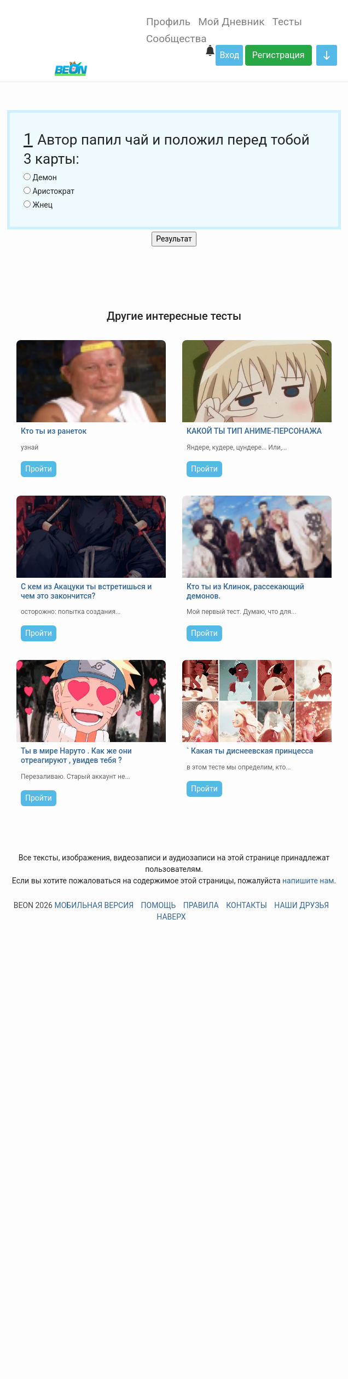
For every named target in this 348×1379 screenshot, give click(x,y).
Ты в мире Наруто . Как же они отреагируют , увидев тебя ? (76, 755)
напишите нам (308, 880)
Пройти (38, 468)
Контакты (246, 905)
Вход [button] (229, 55)
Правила (201, 905)
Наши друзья (301, 905)
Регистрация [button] (278, 55)
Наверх (170, 916)
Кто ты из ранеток (53, 431)
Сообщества (176, 38)
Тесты (287, 21)
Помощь (158, 905)
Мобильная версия (94, 905)
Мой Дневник (231, 21)
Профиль (168, 21)
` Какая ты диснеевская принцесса (250, 750)
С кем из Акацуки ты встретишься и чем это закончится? (86, 591)
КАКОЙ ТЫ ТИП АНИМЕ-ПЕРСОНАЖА (254, 431)
